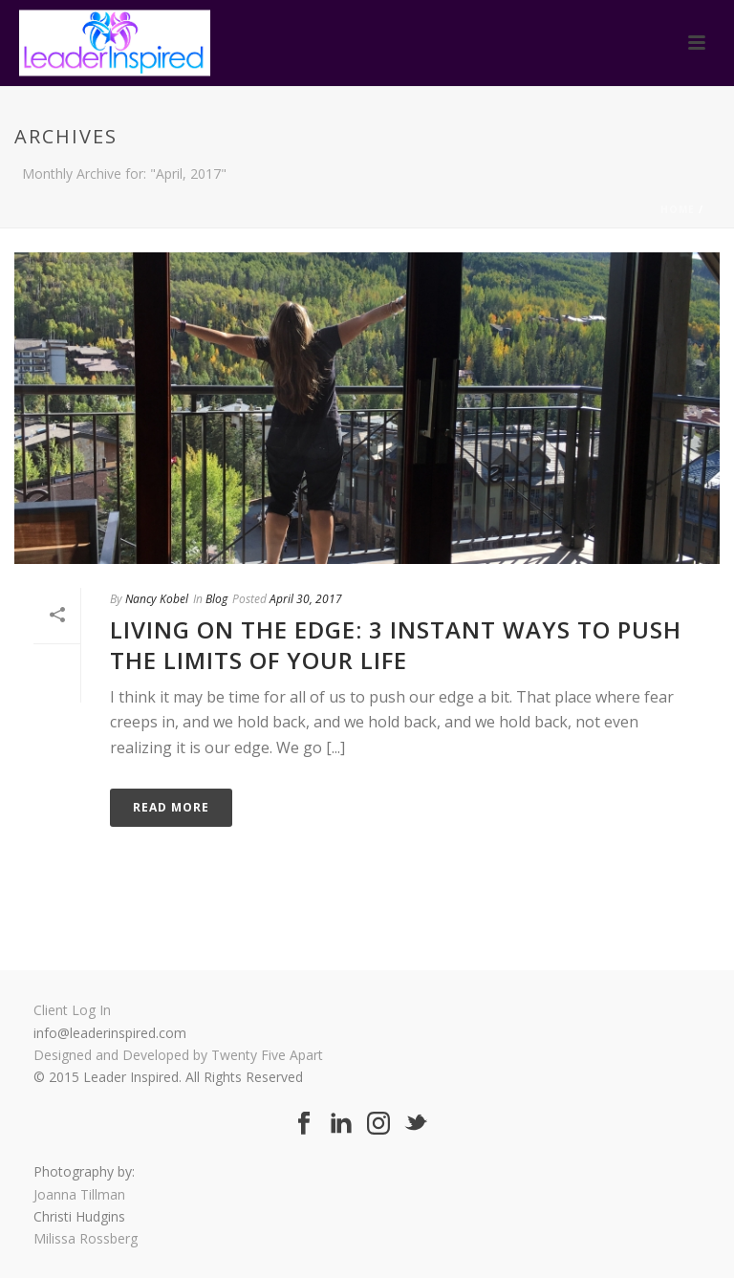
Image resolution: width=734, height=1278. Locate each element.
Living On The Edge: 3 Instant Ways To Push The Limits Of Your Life (395, 644)
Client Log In (72, 1010)
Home (677, 209)
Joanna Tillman (79, 1194)
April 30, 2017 (306, 599)
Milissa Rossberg (85, 1238)
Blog (216, 599)
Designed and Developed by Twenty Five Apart (178, 1055)
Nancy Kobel (156, 599)
